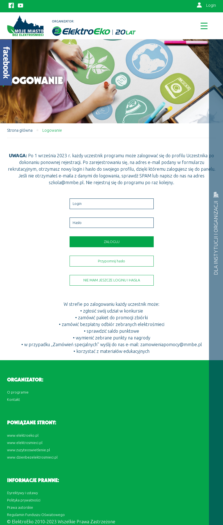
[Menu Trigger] (204, 25)
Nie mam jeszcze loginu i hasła (111, 280)
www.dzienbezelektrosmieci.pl (32, 457)
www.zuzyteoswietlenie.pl (28, 450)
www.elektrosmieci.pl (24, 443)
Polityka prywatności (23, 500)
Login (211, 5)
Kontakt (13, 399)
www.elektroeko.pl (22, 435)
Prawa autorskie (20, 507)
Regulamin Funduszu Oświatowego (36, 515)
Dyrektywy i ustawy (22, 493)
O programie (18, 392)
